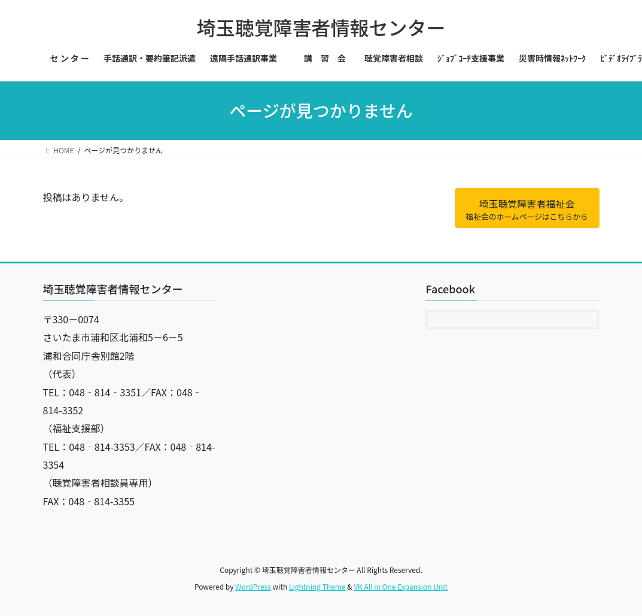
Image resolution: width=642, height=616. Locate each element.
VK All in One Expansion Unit (401, 586)
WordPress (253, 586)
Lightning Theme (317, 586)
